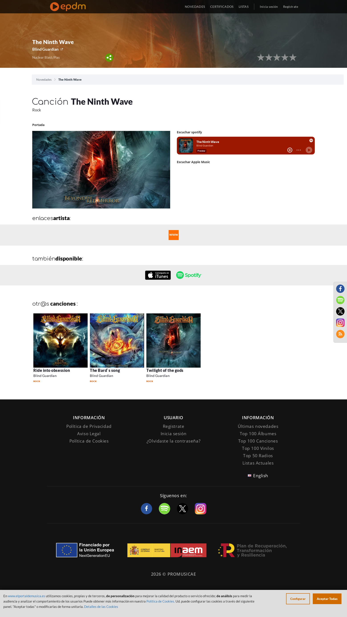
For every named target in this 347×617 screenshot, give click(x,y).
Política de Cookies (89, 441)
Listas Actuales (258, 463)
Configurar (298, 599)
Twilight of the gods (165, 370)
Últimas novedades (258, 426)
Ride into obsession (51, 370)
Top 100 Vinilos (258, 448)
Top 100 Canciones (258, 441)
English (260, 476)
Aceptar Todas (327, 599)
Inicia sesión (269, 6)
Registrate (173, 426)
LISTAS (244, 6)
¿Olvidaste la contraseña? (173, 441)
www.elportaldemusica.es (26, 596)
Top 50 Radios (258, 456)
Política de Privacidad (89, 426)
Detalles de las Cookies (101, 607)
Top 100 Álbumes (258, 434)
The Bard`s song (105, 370)
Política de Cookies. (160, 601)
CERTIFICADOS (222, 6)
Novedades (44, 79)
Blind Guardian (45, 49)
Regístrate (290, 6)
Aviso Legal (89, 434)
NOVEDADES (195, 6)
